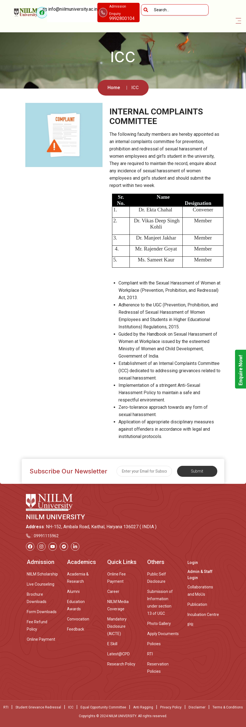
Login (192, 562)
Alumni (73, 591)
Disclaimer (197, 707)
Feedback (75, 629)
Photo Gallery (159, 623)
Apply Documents (163, 633)
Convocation (78, 619)
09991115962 (46, 536)
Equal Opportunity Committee (103, 707)
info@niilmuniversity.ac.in (72, 12)
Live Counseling (40, 584)
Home (114, 87)
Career (113, 591)
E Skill (112, 644)
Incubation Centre (203, 614)
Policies (154, 644)
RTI (150, 654)
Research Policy (121, 664)
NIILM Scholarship (42, 574)
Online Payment (41, 639)
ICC (70, 707)
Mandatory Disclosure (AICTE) (117, 626)
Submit (197, 471)
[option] (64, 135)
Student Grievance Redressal (38, 707)
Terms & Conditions (228, 707)
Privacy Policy (171, 707)
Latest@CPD (118, 654)
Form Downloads (42, 611)
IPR (190, 624)
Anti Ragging (143, 707)
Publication (197, 604)
